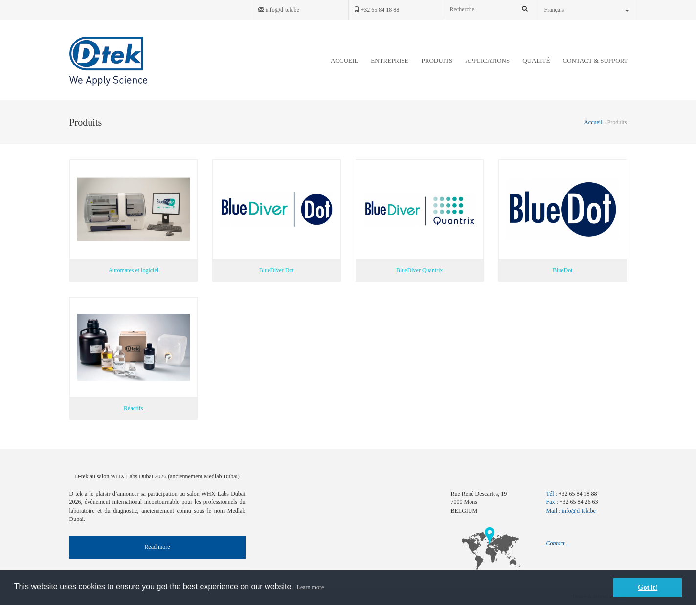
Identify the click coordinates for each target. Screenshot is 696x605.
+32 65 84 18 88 (377, 9)
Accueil (594, 122)
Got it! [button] (647, 587)
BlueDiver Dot (276, 217)
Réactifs (134, 354)
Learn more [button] (310, 587)
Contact (555, 543)
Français (586, 9)
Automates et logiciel (134, 217)
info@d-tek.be (278, 9)
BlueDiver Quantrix (420, 217)
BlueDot (563, 217)
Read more (157, 546)
